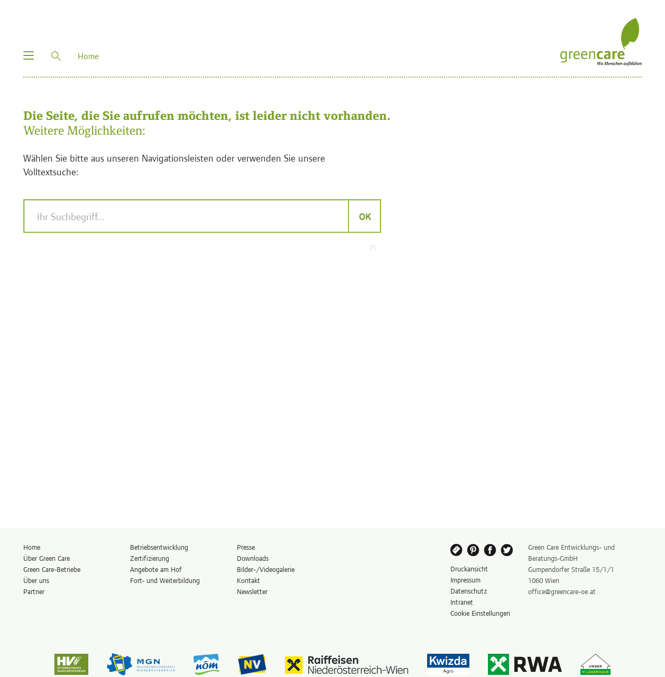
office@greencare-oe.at (562, 591)
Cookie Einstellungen (480, 613)
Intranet (461, 602)
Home (31, 547)
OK (364, 216)
